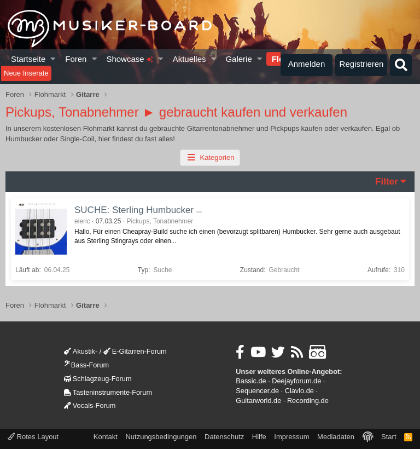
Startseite (28, 59)
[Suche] (401, 65)
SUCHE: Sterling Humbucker (134, 210)
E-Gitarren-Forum (135, 351)
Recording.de (308, 400)
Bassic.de (251, 381)
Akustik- (80, 351)
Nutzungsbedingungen (160, 437)
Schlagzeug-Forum (98, 379)
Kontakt (106, 437)
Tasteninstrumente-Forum (108, 392)
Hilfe (259, 437)
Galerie (238, 59)
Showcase (129, 59)
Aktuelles (189, 59)
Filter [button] (386, 181)
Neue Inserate (26, 73)
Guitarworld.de (258, 400)
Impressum (291, 437)
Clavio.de (299, 391)
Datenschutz (224, 437)
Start (388, 437)
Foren (75, 59)
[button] (53, 59)
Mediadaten (335, 437)
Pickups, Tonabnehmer (159, 221)
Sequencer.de (257, 391)
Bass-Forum (86, 365)
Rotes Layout (33, 437)
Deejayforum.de (296, 381)
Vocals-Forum (90, 405)
